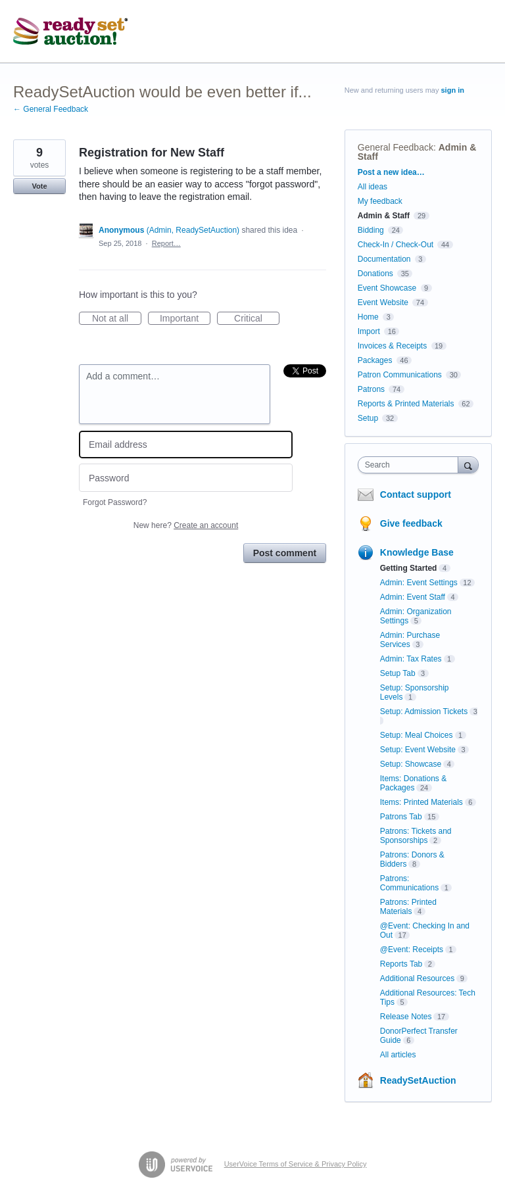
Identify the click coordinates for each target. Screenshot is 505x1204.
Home (368, 317)
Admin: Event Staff (412, 597)
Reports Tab (401, 964)
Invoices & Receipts (392, 345)
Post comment (284, 553)
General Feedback (395, 147)
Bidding (371, 230)
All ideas (372, 186)
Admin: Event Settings (419, 582)
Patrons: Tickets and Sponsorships (416, 836)
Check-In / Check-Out (395, 244)
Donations (375, 273)
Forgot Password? (115, 502)
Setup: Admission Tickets (424, 711)
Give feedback (411, 523)
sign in (452, 90)
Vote (39, 186)
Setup (368, 418)
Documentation (384, 259)
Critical (256, 319)
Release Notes (406, 1016)
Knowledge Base (417, 552)
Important (185, 319)
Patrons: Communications (409, 883)
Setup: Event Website (418, 749)
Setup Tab (398, 673)
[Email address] (186, 445)
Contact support (415, 494)
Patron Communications (400, 374)
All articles (398, 1054)
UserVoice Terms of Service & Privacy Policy (295, 1164)
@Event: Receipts (411, 949)
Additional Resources (417, 978)
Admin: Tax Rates (411, 658)
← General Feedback (50, 109)
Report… (166, 243)
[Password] (186, 478)
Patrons (371, 389)
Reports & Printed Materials (406, 403)
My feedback (380, 201)
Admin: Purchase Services (410, 640)
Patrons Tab (401, 816)
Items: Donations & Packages (413, 783)
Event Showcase (387, 288)
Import (369, 331)
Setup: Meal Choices (416, 735)
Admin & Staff (384, 215)
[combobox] (411, 465)
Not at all (116, 319)
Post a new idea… (391, 172)
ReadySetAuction (418, 1080)
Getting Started (408, 568)
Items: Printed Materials (421, 802)
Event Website (383, 302)
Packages (375, 360)
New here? (185, 525)
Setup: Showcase (410, 764)
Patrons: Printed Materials (408, 907)
